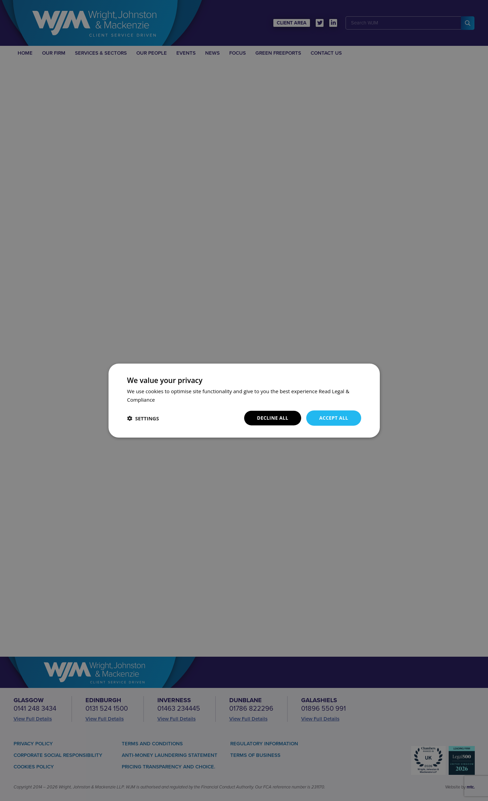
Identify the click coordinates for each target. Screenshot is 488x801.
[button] (143, 418)
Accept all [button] (333, 418)
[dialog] (244, 400)
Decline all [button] (272, 418)
